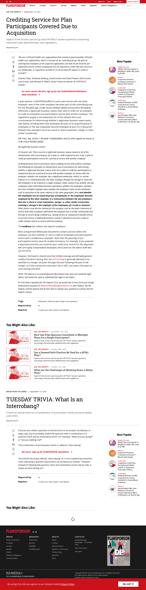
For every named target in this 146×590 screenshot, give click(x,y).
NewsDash (33, 540)
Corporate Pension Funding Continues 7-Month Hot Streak (127, 81)
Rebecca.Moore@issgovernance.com (56, 285)
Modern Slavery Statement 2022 (87, 577)
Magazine (93, 6)
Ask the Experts (13, 12)
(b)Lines (32, 543)
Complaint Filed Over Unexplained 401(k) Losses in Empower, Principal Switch (127, 93)
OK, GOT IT (128, 584)
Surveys (64, 6)
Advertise (55, 555)
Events (83, 6)
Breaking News (34, 549)
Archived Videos (12, 558)
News (32, 6)
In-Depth (43, 6)
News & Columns (12, 540)
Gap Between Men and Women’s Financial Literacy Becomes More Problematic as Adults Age (129, 118)
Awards (73, 6)
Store (54, 558)
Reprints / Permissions (60, 549)
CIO (7, 576)
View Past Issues (81, 548)
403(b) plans (42, 301)
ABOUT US (101, 2)
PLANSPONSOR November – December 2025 (83, 542)
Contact (55, 543)
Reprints (66, 310)
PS (17, 47)
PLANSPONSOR (28, 576)
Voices (53, 6)
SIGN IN (130, 1)
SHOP (109, 2)
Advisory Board (57, 546)
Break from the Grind (16, 391)
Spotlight (32, 546)
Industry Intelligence (109, 6)
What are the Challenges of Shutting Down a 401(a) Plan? (63, 371)
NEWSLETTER (117, 2)
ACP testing (58, 259)
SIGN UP (135, 1)
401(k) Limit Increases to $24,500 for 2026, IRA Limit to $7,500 (128, 71)
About (54, 540)
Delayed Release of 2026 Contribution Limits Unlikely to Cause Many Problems (128, 105)
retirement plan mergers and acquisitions (63, 301)
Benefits (121, 77)
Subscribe (78, 551)
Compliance (122, 88)
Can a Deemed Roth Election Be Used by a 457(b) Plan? (61, 354)
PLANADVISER (15, 576)
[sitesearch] (133, 5)
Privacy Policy (57, 552)
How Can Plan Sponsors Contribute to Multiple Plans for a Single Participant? (61, 336)
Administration (123, 67)
